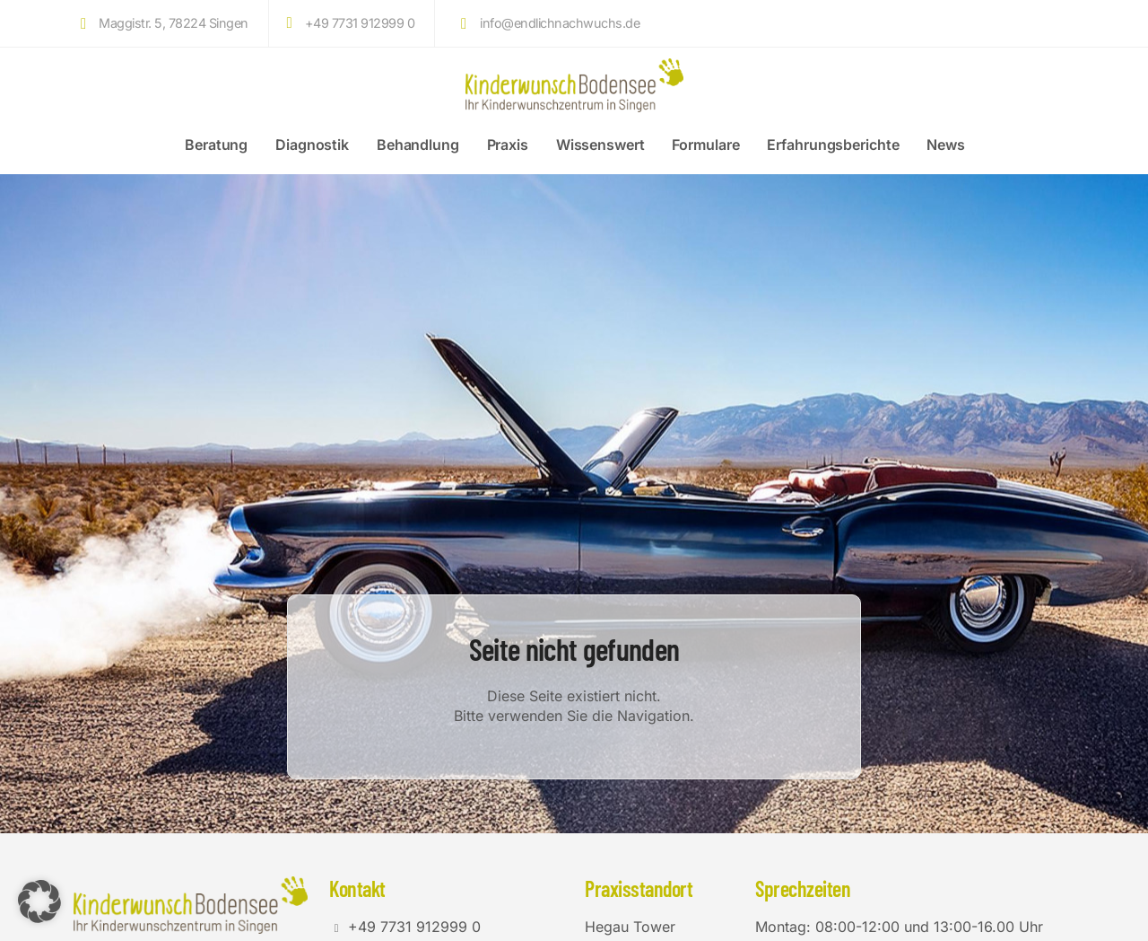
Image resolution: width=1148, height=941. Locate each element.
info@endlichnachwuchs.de (546, 23)
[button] (39, 901)
